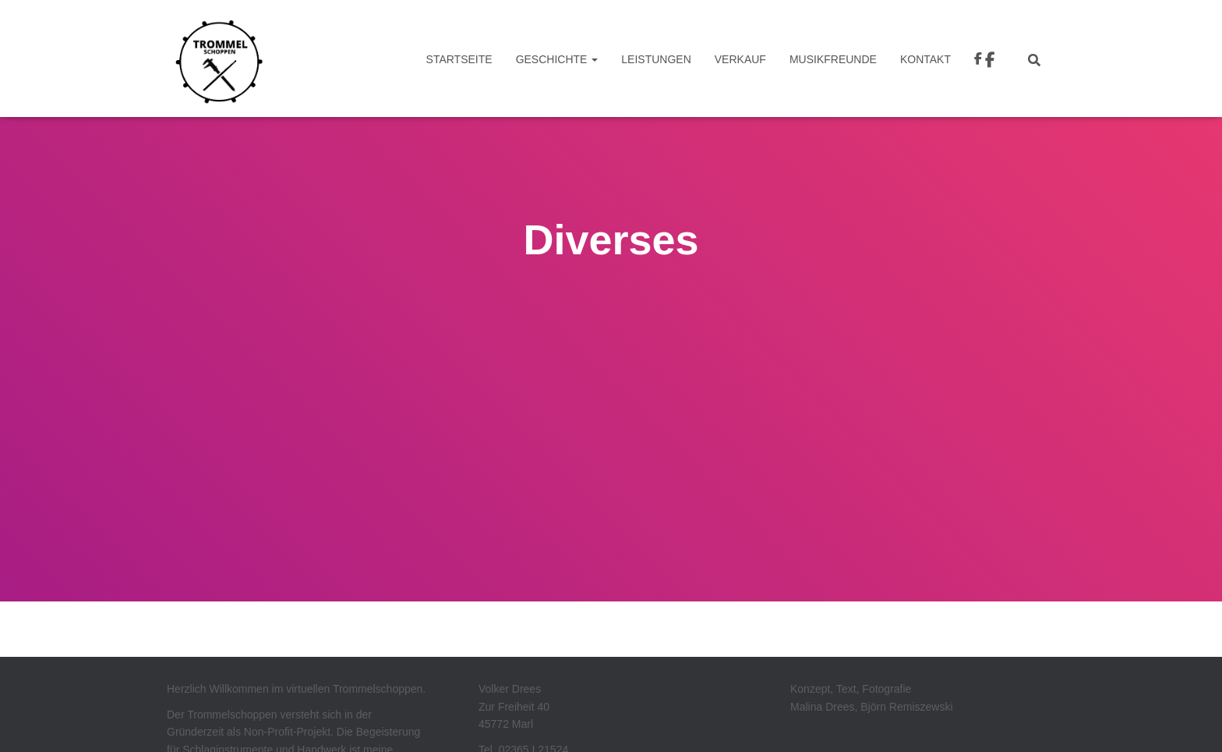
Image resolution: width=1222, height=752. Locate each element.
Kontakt (925, 59)
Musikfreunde (833, 59)
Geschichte (557, 59)
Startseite (459, 59)
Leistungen (655, 59)
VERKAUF (740, 59)
